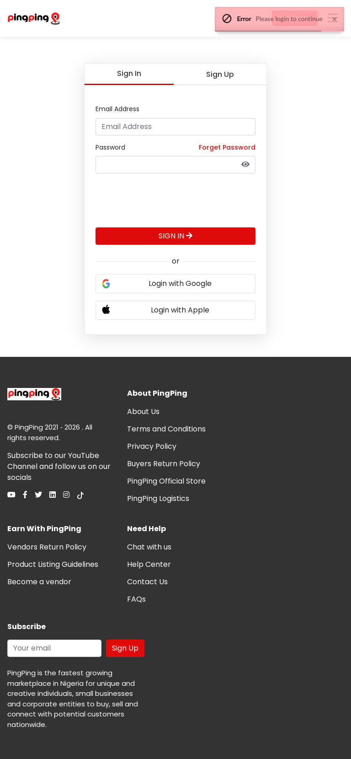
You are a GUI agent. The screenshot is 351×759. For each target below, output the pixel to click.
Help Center (149, 564)
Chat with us (149, 547)
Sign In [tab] (129, 73)
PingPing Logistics (158, 498)
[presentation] (165, 198)
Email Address (117, 108)
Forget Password (227, 147)
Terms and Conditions (166, 429)
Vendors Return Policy (46, 547)
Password (110, 147)
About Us (143, 411)
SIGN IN (175, 236)
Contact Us (147, 581)
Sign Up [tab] (220, 74)
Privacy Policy (151, 446)
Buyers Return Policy (163, 463)
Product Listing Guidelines (52, 564)
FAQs (136, 599)
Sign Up (125, 648)
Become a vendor (39, 581)
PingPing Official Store (166, 481)
